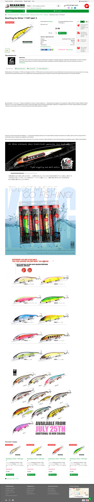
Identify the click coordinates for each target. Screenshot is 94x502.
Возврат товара (27, 1)
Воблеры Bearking (24, 14)
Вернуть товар (30, 490)
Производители (30, 493)
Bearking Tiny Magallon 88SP (36, 8)
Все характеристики (46, 46)
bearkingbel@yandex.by (53, 493)
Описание (10, 68)
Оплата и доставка (9, 1)
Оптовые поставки (18, 1)
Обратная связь (30, 488)
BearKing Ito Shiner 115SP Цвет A (14, 459)
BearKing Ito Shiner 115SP (36, 14)
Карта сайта (29, 492)
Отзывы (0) (31, 68)
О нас (33, 1)
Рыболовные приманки (13, 14)
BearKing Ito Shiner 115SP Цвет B (36, 459)
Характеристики (20, 68)
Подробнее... (22, 62)
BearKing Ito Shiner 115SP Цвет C (57, 459)
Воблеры (46, 14)
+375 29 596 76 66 (52, 492)
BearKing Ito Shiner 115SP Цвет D (78, 459)
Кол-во (50, 33)
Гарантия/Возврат (42, 68)
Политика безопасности (11, 495)
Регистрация (57, 11)
